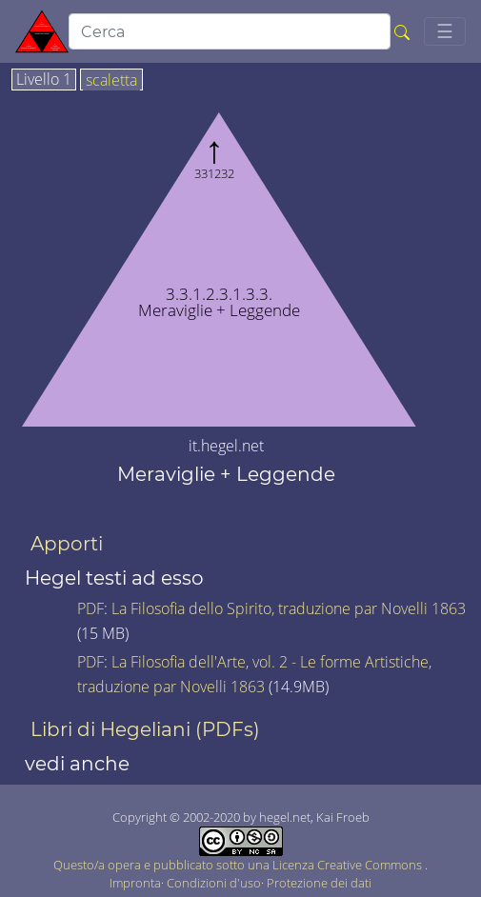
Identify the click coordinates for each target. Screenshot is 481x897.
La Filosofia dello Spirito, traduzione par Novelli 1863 (288, 608)
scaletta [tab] (111, 80)
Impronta (135, 882)
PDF (90, 608)
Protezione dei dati (319, 882)
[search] (230, 31)
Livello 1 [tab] (43, 80)
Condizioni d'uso (214, 882)
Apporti (66, 543)
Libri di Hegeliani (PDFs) (145, 729)
